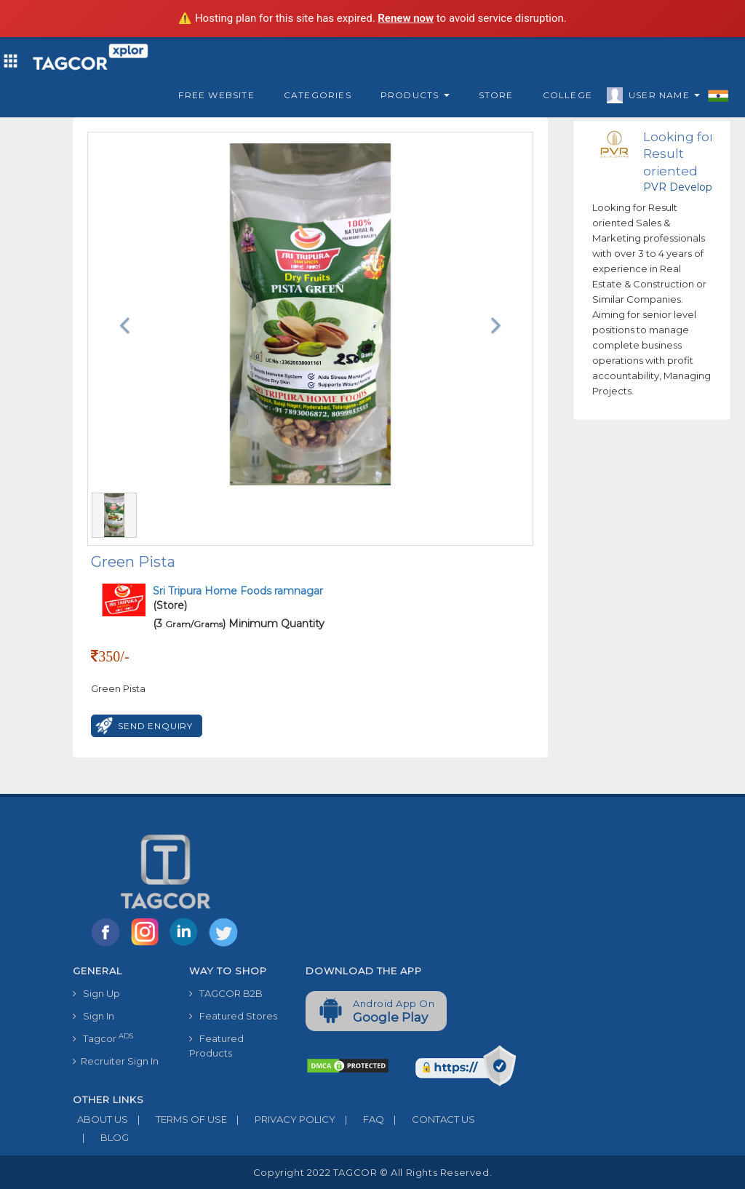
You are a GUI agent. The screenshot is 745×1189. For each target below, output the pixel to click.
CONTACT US (429, 1119)
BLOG (101, 1137)
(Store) (238, 598)
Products (415, 95)
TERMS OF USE (177, 1119)
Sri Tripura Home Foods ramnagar (238, 590)
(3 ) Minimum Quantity (238, 623)
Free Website (216, 95)
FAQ (359, 1119)
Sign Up (96, 993)
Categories (317, 95)
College (567, 95)
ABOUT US (100, 1119)
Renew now (406, 18)
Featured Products (216, 1046)
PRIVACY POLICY (281, 1119)
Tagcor (103, 1038)
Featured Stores (233, 1016)
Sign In (93, 1016)
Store (496, 95)
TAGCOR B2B (226, 993)
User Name (660, 97)
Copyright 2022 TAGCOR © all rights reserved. (372, 1172)
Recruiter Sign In (116, 1061)
